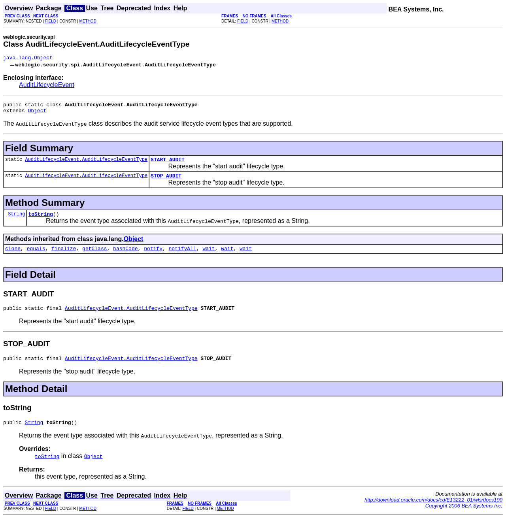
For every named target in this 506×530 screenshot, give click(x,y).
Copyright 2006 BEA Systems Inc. (463, 518)
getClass (94, 256)
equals (36, 256)
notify (153, 256)
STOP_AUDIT (166, 181)
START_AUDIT (168, 164)
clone (13, 256)
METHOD (87, 21)
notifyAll (182, 256)
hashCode (125, 256)
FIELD (50, 21)
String (16, 220)
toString (40, 220)
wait (208, 256)
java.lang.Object (28, 58)
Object (37, 113)
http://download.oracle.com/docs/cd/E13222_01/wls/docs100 (433, 512)
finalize (63, 256)
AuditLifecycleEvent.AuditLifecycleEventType (86, 163)
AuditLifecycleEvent (46, 86)
